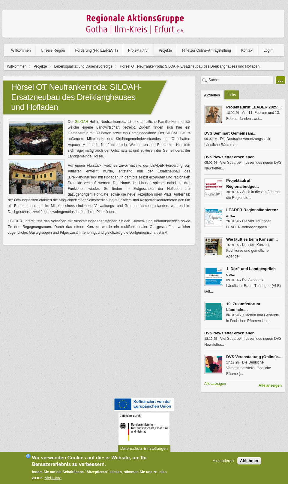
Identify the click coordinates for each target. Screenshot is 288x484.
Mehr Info (53, 479)
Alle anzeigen (270, 385)
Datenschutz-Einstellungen (144, 450)
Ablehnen (249, 462)
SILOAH (81, 122)
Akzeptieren (223, 462)
